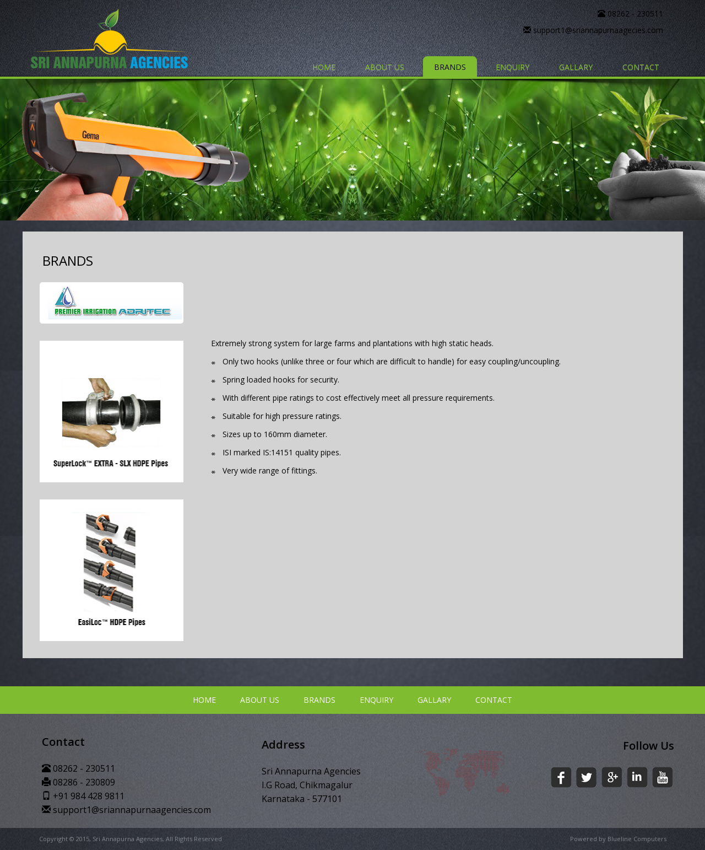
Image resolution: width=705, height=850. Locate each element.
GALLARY (576, 67)
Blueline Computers (637, 839)
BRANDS (450, 67)
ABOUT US (384, 67)
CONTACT (640, 67)
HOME (323, 67)
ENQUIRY (512, 67)
